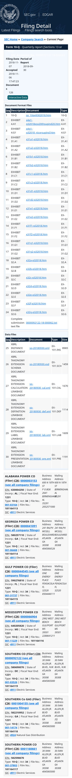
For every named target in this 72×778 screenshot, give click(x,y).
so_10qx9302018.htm (38, 115)
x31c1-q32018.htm (37, 174)
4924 (13, 735)
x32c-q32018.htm (36, 277)
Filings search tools (38, 30)
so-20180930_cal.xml (40, 385)
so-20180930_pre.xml (40, 456)
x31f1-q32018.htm (36, 225)
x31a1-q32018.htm (37, 139)
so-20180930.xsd (39, 364)
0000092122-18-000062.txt (41, 322)
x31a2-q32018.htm (37, 148)
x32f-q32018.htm (36, 303)
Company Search (32, 39)
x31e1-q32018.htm (37, 208)
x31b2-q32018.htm (37, 165)
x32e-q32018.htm (36, 295)
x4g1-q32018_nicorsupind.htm (40, 130)
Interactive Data (17, 97)
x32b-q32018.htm (36, 269)
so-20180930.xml (40, 348)
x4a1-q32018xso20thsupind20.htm (43, 122)
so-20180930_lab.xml (40, 433)
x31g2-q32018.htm (37, 251)
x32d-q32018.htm (36, 286)
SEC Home (11, 39)
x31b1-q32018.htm (37, 156)
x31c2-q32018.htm (37, 182)
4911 (13, 512)
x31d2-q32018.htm (37, 199)
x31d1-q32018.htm (37, 191)
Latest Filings (11, 30)
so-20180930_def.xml (40, 409)
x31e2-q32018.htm (37, 217)
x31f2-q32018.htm (36, 234)
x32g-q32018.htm (36, 312)
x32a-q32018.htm (36, 260)
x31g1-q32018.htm (37, 243)
